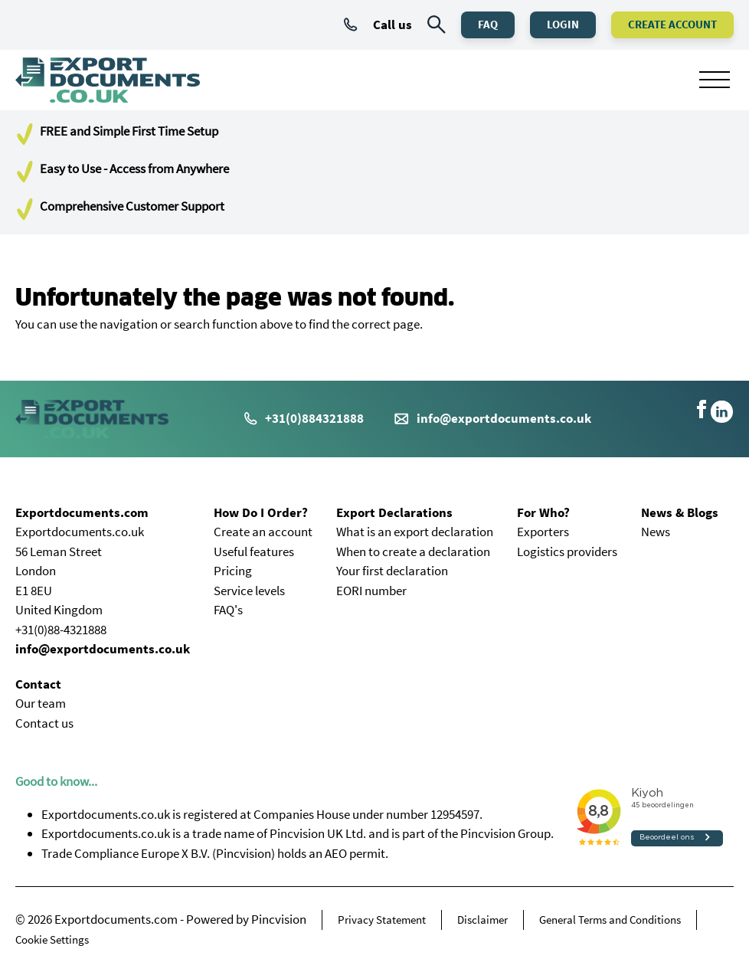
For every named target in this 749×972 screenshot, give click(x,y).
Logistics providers (567, 551)
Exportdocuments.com (82, 512)
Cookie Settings (52, 939)
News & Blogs (679, 512)
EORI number (371, 590)
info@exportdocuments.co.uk (504, 418)
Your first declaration (392, 570)
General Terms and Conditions (610, 919)
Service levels (249, 590)
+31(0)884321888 (304, 418)
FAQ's (228, 609)
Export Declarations (394, 512)
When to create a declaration (413, 551)
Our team (40, 703)
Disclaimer (482, 919)
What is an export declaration (414, 531)
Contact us (44, 723)
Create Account (672, 24)
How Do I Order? (261, 512)
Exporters (543, 531)
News (655, 531)
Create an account (263, 531)
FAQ (488, 24)
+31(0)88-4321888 (60, 629)
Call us (378, 24)
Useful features (254, 551)
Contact (38, 684)
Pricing (233, 570)
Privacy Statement (382, 919)
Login (563, 24)
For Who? (543, 512)
